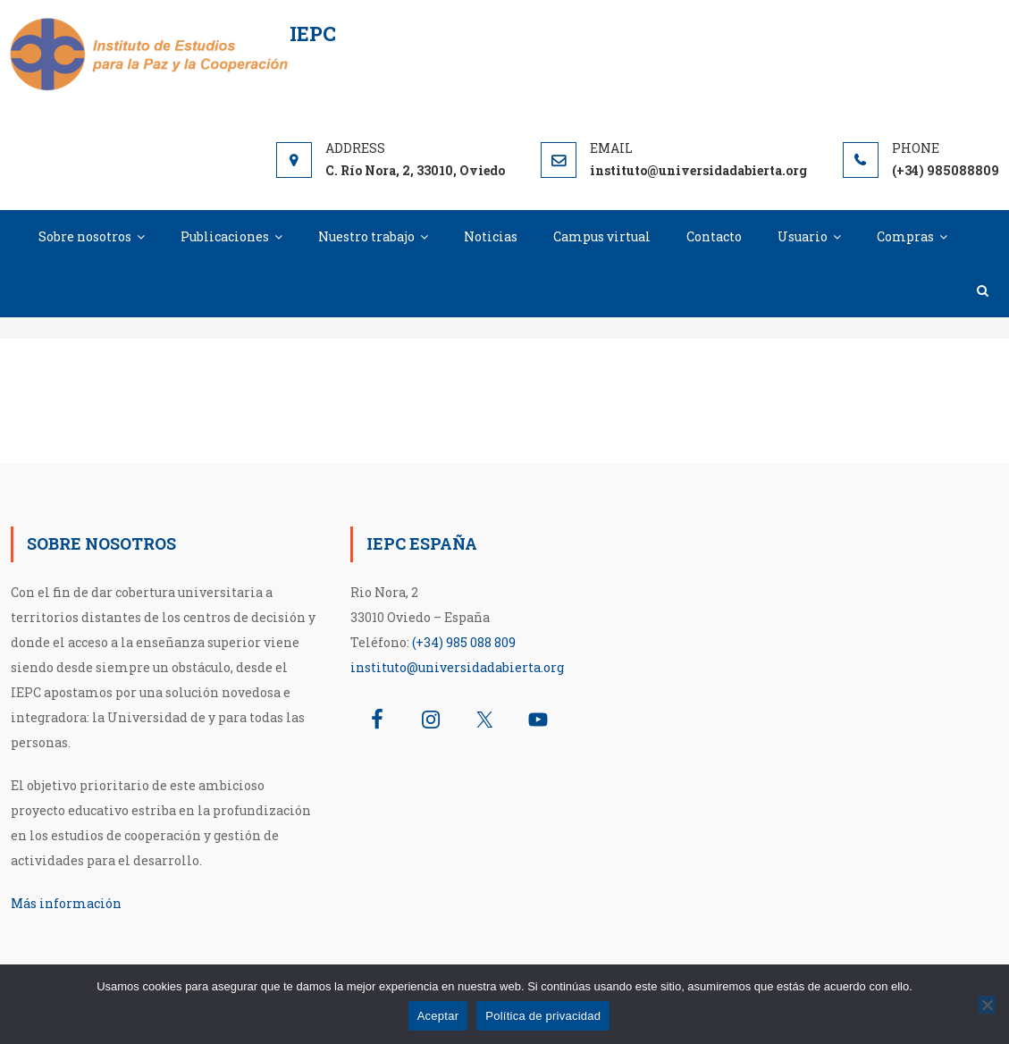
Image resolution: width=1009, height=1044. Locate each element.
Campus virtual (602, 236)
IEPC (313, 33)
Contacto (714, 236)
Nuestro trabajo (366, 236)
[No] (987, 1005)
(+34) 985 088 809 (464, 642)
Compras (905, 236)
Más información (66, 903)
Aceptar (438, 1016)
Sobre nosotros (84, 236)
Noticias (490, 236)
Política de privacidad (543, 1016)
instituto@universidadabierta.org (457, 667)
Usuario (803, 236)
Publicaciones (225, 236)
